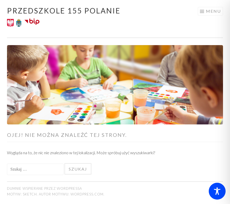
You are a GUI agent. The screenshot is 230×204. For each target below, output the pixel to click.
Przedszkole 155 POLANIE (64, 10)
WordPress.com (87, 194)
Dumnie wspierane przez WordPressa (44, 188)
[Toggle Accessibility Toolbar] (217, 191)
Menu (213, 11)
